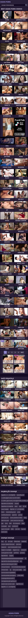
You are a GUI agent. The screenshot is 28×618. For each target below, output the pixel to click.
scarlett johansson (5, 515)
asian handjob (4, 509)
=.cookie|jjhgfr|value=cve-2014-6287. (10, 498)
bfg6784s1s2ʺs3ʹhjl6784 (7, 506)
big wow (23, 529)
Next (22, 352)
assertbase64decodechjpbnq (8, 575)
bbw (10, 523)
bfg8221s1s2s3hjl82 (6, 550)
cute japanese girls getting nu (8, 581)
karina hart (4, 532)
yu (5, 541)
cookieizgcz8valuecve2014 (7, 578)
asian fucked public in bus (14, 547)
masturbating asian (11, 512)
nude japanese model (6, 552)
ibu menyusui (16, 523)
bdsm (2, 512)
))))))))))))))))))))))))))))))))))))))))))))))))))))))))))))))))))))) (12, 558)
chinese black (4, 569)
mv (21, 561)
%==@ (24, 506)
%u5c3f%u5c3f (20, 495)
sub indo (17, 529)
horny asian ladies (17, 569)
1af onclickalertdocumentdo (18, 567)
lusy (2, 541)
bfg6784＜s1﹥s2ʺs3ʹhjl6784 (8, 495)
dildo (12, 529)
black (16, 506)
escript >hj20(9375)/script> (7, 544)
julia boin (18, 544)
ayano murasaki (5, 529)
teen (9, 526)
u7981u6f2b (20, 575)
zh (25, 558)
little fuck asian (5, 520)
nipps (23, 523)
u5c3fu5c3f (15, 526)
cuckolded (3, 526)
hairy (25, 517)
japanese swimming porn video (9, 564)
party (18, 512)
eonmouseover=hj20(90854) (8, 572)
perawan (22, 552)
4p (10, 569)
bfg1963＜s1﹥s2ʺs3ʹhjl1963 (17, 509)
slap (25, 569)
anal (20, 506)
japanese (14, 515)
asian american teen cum (17, 520)
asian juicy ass (4, 517)
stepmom (3, 547)
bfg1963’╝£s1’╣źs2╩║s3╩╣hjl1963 (9, 561)
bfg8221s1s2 (16, 550)
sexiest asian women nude (7, 584)
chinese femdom (5, 567)
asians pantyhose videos (16, 517)
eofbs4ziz (24, 541)
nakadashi (23, 550)
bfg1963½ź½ (4, 555)
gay (2, 523)
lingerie (11, 555)
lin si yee (10, 541)
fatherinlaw (17, 541)
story (6, 523)
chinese (17, 503)
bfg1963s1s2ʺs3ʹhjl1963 (7, 503)
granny (20, 515)
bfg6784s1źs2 (19, 584)
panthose (16, 552)
